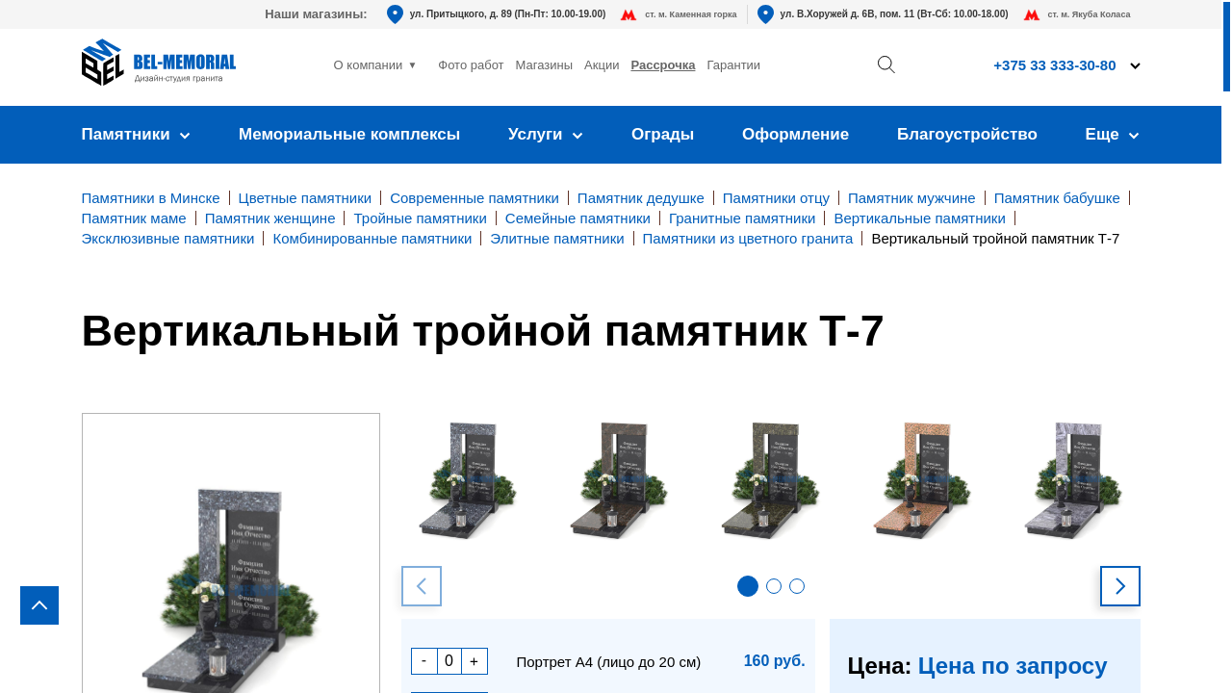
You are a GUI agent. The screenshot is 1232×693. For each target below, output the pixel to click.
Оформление (795, 134)
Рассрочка (662, 65)
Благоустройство (967, 134)
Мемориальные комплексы (349, 134)
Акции (601, 65)
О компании (368, 65)
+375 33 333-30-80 (1054, 65)
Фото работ (470, 65)
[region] (616, 346)
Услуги (545, 134)
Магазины (545, 65)
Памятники (137, 134)
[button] (747, 586)
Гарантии (733, 65)
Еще (1113, 134)
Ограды (662, 134)
